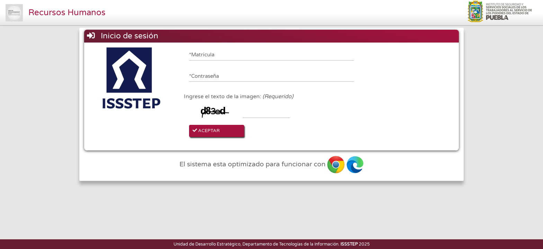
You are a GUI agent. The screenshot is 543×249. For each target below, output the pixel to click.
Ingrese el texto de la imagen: (238, 96)
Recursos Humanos (67, 13)
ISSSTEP (349, 244)
